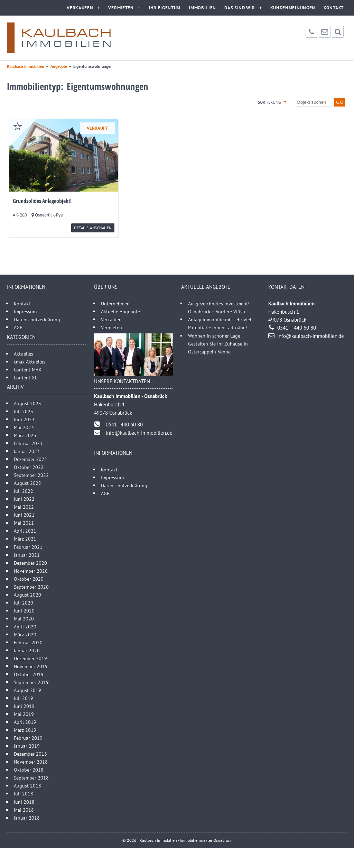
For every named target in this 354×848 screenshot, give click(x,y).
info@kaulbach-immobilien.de (139, 433)
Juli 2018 (23, 793)
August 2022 (27, 483)
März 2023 (25, 435)
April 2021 (25, 530)
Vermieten (120, 8)
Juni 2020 (24, 610)
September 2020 (31, 586)
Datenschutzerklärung (37, 319)
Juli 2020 (23, 602)
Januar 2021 (27, 555)
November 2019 (31, 666)
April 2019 (25, 722)
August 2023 (27, 403)
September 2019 (31, 682)
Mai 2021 (24, 522)
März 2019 (25, 730)
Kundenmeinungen (293, 8)
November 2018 (31, 761)
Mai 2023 (24, 427)
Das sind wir (239, 8)
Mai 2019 (24, 714)
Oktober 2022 (29, 467)
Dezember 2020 (30, 563)
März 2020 (25, 634)
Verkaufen (80, 8)
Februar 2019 (28, 738)
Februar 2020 (28, 642)
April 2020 (25, 626)
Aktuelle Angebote (120, 311)
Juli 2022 (23, 491)
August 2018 (27, 785)
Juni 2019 (24, 706)
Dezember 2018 (30, 753)
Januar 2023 (27, 451)
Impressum (25, 311)
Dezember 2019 (30, 658)
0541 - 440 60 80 (124, 424)
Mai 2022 (24, 507)
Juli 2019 (23, 698)
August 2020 (27, 594)
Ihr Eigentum (164, 8)
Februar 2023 (28, 443)
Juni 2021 (24, 514)
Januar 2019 (27, 746)
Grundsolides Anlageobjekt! (42, 201)
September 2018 (31, 777)
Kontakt (334, 8)
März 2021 (25, 538)
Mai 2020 (24, 618)
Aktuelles (23, 353)
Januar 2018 (27, 817)
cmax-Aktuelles (29, 361)
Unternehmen (115, 303)
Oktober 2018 (29, 769)
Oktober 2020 (29, 578)
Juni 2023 (24, 419)
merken (17, 126)
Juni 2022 (24, 499)
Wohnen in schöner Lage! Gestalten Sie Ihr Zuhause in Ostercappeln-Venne (218, 343)
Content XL (25, 377)
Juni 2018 (24, 802)
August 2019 (27, 690)
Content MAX (27, 369)
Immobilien (202, 8)
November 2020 (31, 571)
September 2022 (31, 475)
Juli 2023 (23, 411)
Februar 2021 (28, 547)
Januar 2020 (27, 650)
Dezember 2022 (30, 459)
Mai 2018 (24, 809)
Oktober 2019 (29, 674)
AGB (18, 327)
